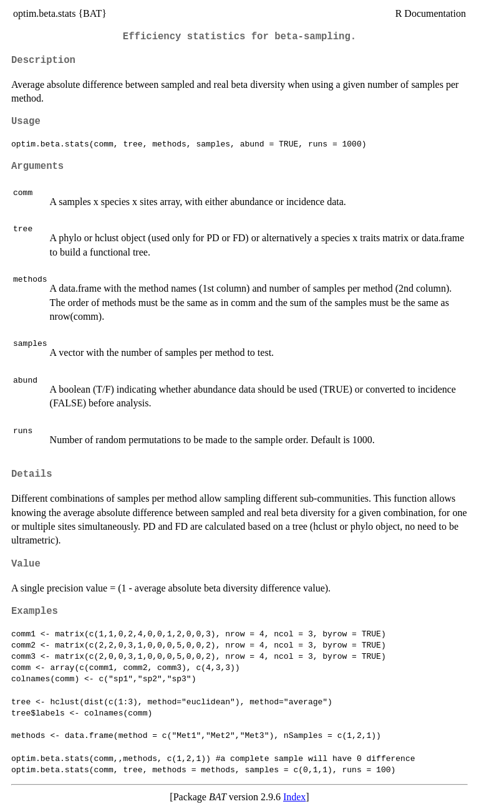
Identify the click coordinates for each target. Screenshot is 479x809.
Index (294, 797)
